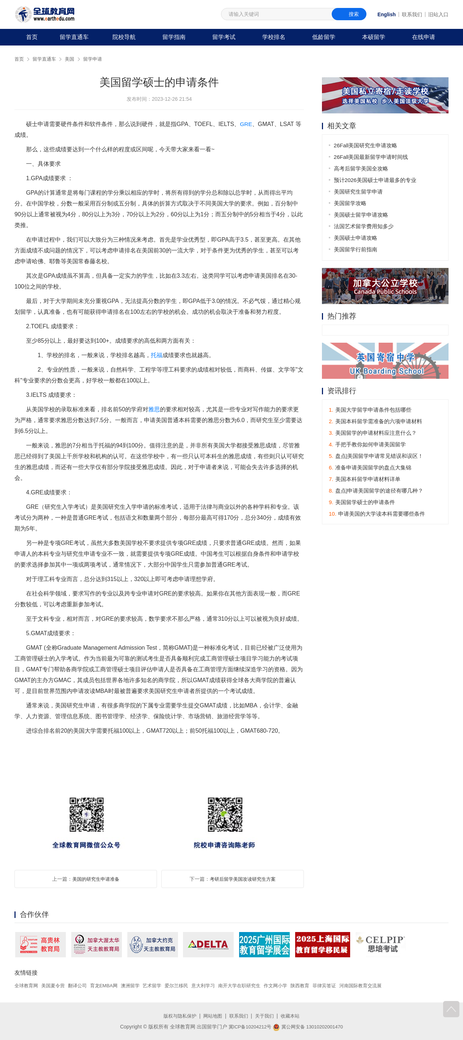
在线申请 (423, 37)
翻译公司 (82, 985)
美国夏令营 (55, 985)
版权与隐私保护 (177, 1016)
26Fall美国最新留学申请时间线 (371, 157)
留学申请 (96, 59)
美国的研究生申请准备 (96, 879)
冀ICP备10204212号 (248, 1027)
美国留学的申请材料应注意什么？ (373, 433)
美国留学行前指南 (356, 249)
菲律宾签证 (345, 985)
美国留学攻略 (350, 203)
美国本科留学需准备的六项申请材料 (375, 422)
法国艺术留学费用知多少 (364, 226)
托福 (156, 355)
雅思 (154, 409)
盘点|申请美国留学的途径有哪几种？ (376, 491)
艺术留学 (161, 985)
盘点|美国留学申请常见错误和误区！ (376, 457)
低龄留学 (323, 37)
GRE (246, 124)
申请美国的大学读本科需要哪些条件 (377, 514)
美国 (72, 59)
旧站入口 (438, 14)
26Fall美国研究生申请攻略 (366, 145)
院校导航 (124, 37)
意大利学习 (216, 985)
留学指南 (174, 37)
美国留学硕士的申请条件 (362, 503)
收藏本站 (293, 1016)
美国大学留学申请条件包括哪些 (370, 410)
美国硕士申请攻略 (356, 238)
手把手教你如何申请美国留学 (367, 445)
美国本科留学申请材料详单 (364, 480)
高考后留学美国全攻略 (361, 168)
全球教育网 (27, 985)
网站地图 (212, 1016)
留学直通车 (74, 37)
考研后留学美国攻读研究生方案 (242, 879)
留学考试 (223, 37)
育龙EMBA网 (110, 985)
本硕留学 (373, 37)
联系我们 (412, 14)
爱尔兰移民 (187, 985)
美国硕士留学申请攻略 (361, 215)
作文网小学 (293, 985)
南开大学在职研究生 (254, 985)
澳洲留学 (138, 985)
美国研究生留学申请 (358, 191)
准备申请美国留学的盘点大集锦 (370, 468)
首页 (32, 37)
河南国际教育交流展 (384, 985)
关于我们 (266, 1016)
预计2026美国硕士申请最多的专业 (375, 180)
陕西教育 (319, 985)
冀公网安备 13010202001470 (309, 1027)
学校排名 (273, 37)
